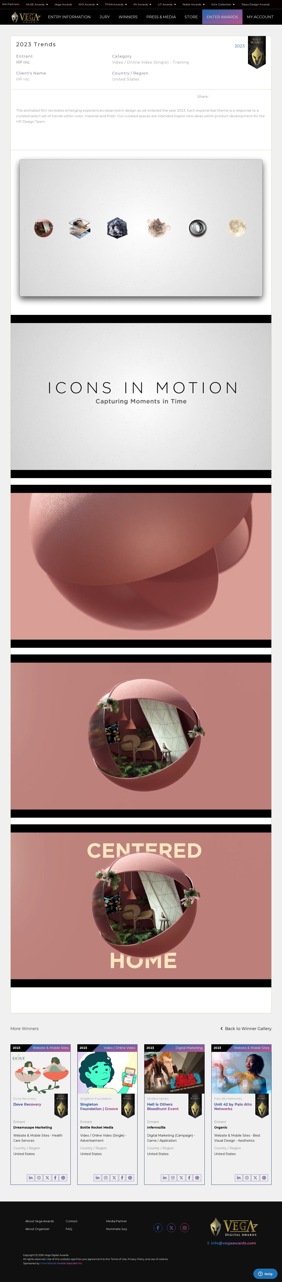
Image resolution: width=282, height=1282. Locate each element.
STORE (191, 17)
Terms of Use (119, 1259)
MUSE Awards (37, 4)
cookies (163, 1259)
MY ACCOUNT (260, 17)
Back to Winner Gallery (246, 1028)
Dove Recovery (27, 1104)
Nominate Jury (116, 1229)
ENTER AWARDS (222, 17)
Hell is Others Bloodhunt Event (163, 1106)
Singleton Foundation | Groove (99, 1106)
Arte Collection (223, 4)
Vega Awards (63, 4)
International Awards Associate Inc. (61, 1263)
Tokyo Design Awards (255, 4)
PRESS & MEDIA (161, 17)
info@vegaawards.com (233, 1243)
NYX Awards (88, 4)
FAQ (69, 1229)
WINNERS (128, 17)
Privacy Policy (136, 1259)
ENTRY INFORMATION (69, 17)
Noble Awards (194, 4)
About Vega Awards (39, 1221)
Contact (72, 1221)
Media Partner (116, 1221)
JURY (105, 17)
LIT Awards (167, 4)
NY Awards (142, 4)
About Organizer (37, 1229)
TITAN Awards (116, 4)
